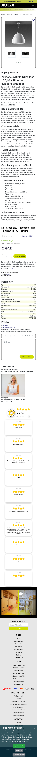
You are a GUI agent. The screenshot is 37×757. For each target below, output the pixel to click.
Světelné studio (18, 641)
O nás (18, 638)
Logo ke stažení (18, 649)
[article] (18, 427)
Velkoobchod (18, 696)
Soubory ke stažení (18, 712)
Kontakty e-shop (18, 684)
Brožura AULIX (18, 658)
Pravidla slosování (18, 715)
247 (20, 417)
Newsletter (18, 644)
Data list (5, 325)
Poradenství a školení (18, 701)
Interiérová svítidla (12, 15)
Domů (3, 15)
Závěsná (22, 15)
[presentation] (17, 60)
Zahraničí (18, 722)
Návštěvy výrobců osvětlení (18, 704)
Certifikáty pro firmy (18, 707)
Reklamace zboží (18, 673)
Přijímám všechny (19, 746)
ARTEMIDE (8, 274)
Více (12, 268)
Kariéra (18, 655)
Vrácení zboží (18, 670)
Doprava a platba (18, 668)
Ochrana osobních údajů (18, 710)
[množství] (7, 256)
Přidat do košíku (20, 256)
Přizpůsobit (18, 750)
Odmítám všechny (18, 755)
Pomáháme (18, 652)
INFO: (31, 1)
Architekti (18, 699)
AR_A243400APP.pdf (9, 327)
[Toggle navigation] (33, 5)
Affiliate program (18, 681)
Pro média (18, 646)
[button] (16, 63)
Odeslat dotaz (27, 357)
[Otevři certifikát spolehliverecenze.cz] (23, 409)
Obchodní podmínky (18, 676)
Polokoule (29, 15)
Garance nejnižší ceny (29, 236)
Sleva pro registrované (18, 665)
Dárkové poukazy (18, 679)
